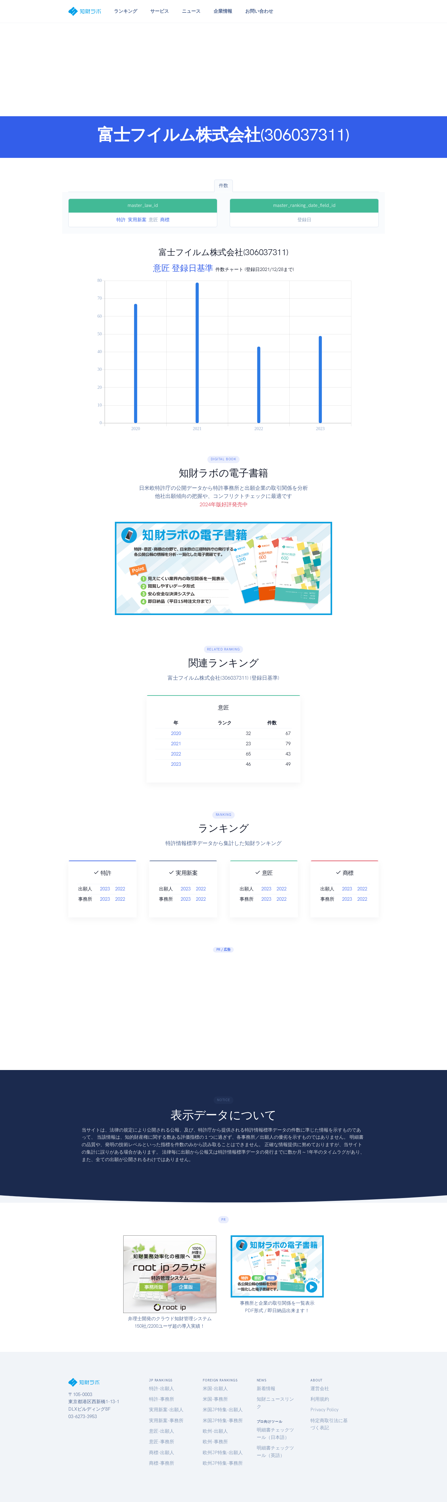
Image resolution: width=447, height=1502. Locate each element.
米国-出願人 (215, 1388)
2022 (206, 754)
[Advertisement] (223, 69)
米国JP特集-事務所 (223, 1420)
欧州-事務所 (215, 1442)
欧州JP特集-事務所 (223, 1463)
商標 (164, 220)
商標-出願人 (161, 1452)
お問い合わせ (259, 11)
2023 (206, 764)
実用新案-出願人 (166, 1409)
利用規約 (319, 1399)
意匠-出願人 (161, 1431)
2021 (206, 743)
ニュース (191, 11)
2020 (206, 733)
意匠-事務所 (161, 1442)
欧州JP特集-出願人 (223, 1452)
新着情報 (266, 1388)
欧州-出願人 (215, 1431)
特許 (121, 220)
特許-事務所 (161, 1399)
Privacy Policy (324, 1409)
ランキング (125, 11)
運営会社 (319, 1388)
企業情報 (223, 11)
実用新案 (137, 220)
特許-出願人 (161, 1388)
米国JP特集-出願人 (223, 1409)
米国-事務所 (215, 1399)
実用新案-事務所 (166, 1420)
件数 (223, 185)
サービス (159, 11)
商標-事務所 (161, 1463)
